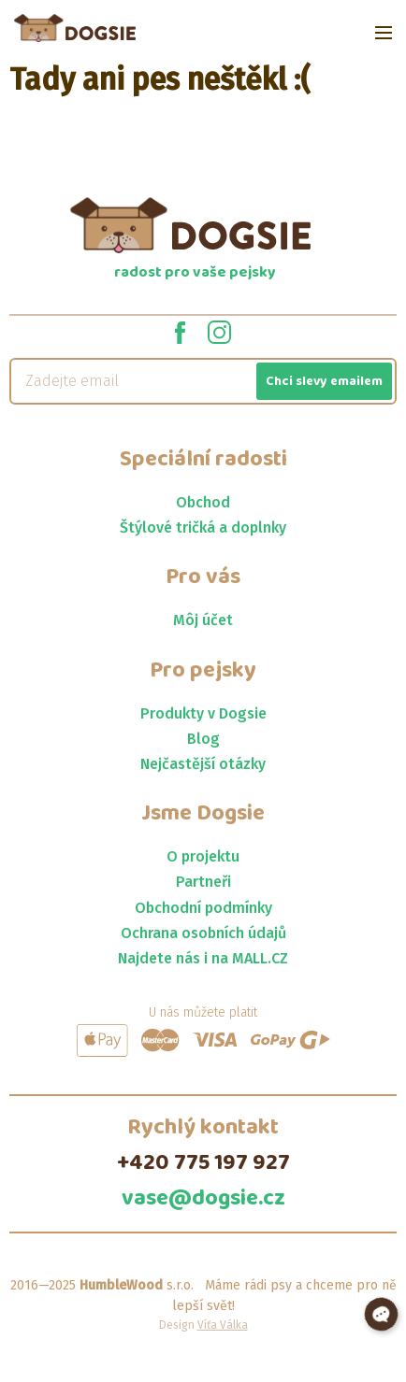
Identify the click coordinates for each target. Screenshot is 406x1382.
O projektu (203, 856)
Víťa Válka (222, 1325)
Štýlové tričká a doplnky (203, 527)
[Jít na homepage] (75, 28)
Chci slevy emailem (324, 381)
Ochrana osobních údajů (203, 933)
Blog (203, 739)
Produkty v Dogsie (203, 713)
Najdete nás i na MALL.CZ (203, 958)
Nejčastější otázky (203, 764)
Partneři (203, 881)
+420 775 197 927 (203, 1163)
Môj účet (203, 620)
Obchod (203, 502)
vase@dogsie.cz (203, 1199)
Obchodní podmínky (203, 908)
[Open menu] (383, 32)
